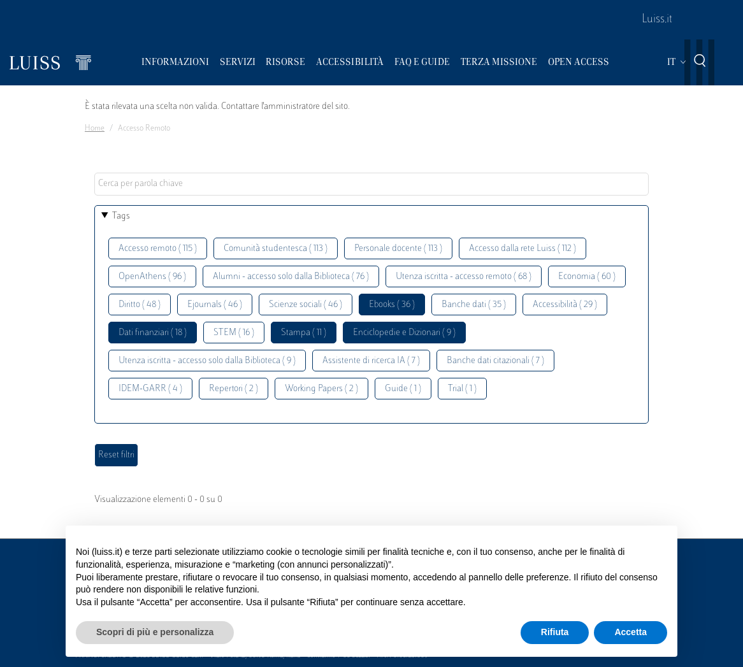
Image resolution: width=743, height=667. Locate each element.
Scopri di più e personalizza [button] (154, 632)
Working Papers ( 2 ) (321, 389)
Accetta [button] (630, 632)
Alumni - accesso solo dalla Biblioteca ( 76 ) (291, 277)
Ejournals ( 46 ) (214, 305)
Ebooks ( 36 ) (392, 305)
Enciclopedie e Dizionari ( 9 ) (404, 333)
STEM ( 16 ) (233, 333)
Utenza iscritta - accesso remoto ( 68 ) (463, 277)
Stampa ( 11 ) (303, 333)
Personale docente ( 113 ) (398, 249)
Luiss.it (657, 19)
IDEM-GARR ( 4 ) (150, 389)
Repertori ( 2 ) (233, 389)
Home (95, 129)
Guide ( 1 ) (403, 389)
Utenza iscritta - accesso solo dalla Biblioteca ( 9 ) (207, 361)
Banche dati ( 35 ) (474, 305)
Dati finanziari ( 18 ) (153, 333)
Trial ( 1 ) (462, 389)
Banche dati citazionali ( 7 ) (495, 361)
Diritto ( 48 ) (140, 305)
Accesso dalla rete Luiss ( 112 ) (522, 249)
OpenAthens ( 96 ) (152, 277)
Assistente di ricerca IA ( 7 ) (371, 361)
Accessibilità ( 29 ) (565, 305)
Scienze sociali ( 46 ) (305, 305)
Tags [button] (121, 216)
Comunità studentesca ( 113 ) (276, 249)
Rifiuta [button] (555, 632)
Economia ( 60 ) (587, 277)
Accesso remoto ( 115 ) (158, 249)
